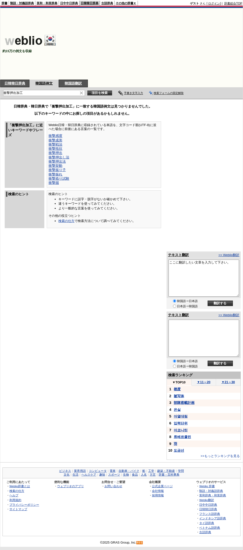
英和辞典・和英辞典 (212, 495)
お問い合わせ (113, 486)
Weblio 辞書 (207, 486)
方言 (153, 474)
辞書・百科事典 (169, 474)
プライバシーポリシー (24, 504)
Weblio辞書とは (19, 486)
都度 (177, 389)
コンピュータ (98, 470)
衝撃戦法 (55, 144)
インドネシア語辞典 (212, 518)
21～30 (228, 382)
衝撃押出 (55, 153)
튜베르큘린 (182, 437)
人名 (144, 474)
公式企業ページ (162, 486)
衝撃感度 (55, 136)
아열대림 (181, 416)
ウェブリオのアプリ (70, 486)
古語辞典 (107, 3)
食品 (135, 474)
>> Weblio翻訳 (229, 255)
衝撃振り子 (57, 170)
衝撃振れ (55, 174)
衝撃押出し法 (59, 157)
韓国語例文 (44, 83)
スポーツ (114, 474)
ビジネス (65, 470)
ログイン (214, 3)
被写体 (179, 396)
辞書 (4, 3)
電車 (113, 470)
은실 (177, 410)
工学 (151, 470)
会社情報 (158, 490)
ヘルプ (13, 495)
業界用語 (80, 470)
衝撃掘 (54, 183)
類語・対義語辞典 (22, 3)
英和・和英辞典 (47, 3)
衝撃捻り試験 (59, 178)
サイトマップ (18, 509)
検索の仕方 (66, 221)
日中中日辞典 (69, 3)
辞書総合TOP (233, 3)
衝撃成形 (55, 140)
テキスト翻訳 (178, 255)
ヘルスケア (88, 474)
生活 (75, 474)
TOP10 (179, 382)
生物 (126, 474)
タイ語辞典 (206, 523)
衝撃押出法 (57, 161)
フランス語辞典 (209, 513)
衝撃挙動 (55, 166)
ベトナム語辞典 (209, 527)
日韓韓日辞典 (89, 3)
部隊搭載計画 (184, 403)
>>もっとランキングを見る (220, 456)
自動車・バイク (129, 470)
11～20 (204, 382)
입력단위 (181, 423)
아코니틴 (181, 430)
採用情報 (158, 495)
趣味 (102, 474)
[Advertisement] (165, 43)
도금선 (179, 450)
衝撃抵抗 (55, 149)
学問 (181, 470)
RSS (140, 542)
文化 (67, 474)
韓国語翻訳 (73, 83)
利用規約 (15, 500)
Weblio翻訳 (206, 500)
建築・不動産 (166, 470)
